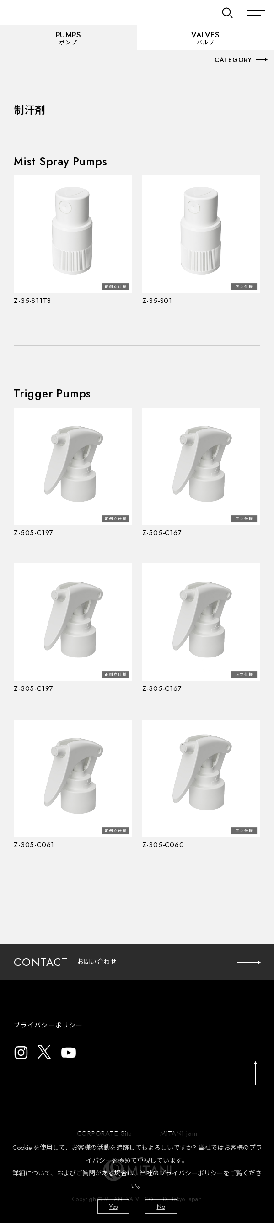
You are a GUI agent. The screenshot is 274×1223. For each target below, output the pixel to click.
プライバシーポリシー (48, 1025)
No (161, 1206)
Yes (113, 1206)
